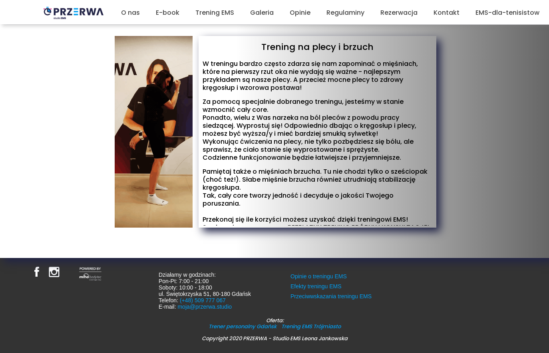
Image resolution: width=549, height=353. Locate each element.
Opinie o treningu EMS (318, 276)
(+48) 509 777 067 (203, 300)
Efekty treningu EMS (316, 286)
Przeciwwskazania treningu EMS (331, 296)
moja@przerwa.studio (204, 306)
